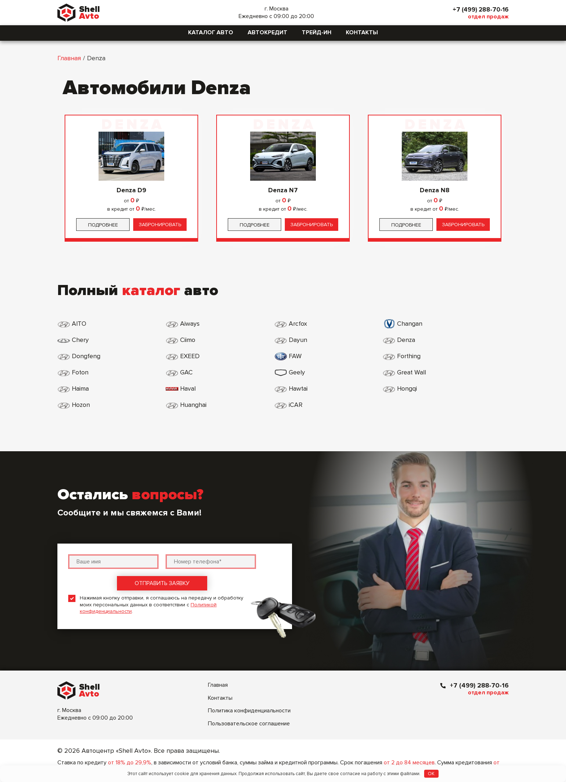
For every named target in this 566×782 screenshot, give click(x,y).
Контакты (362, 32)
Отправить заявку (162, 550)
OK (431, 774)
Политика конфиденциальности (249, 678)
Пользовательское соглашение (249, 691)
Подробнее (103, 225)
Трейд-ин (316, 32)
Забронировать (160, 224)
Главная (69, 58)
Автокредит (267, 32)
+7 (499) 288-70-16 (479, 9)
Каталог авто (210, 32)
